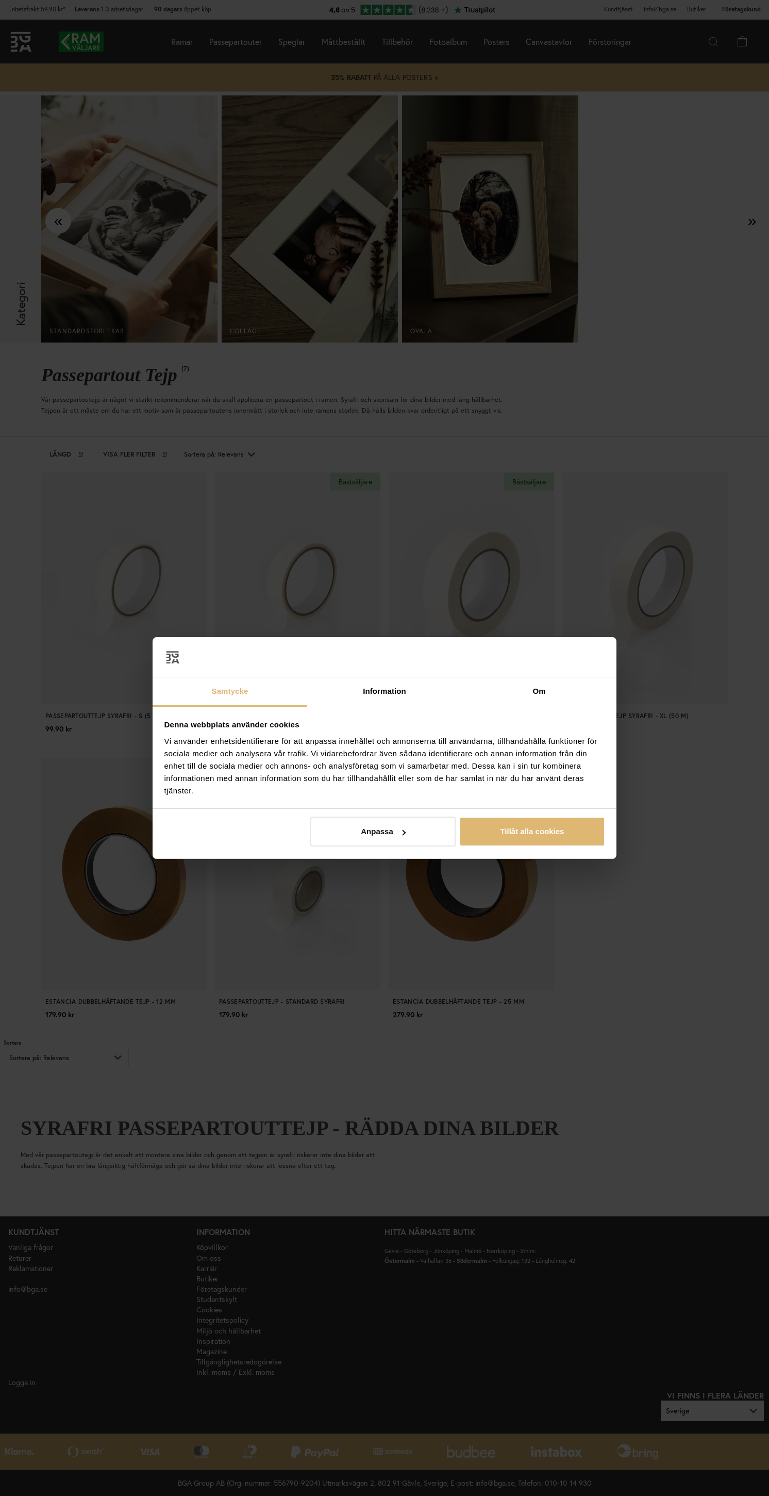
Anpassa (383, 831)
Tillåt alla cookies (532, 831)
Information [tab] (384, 691)
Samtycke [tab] (230, 691)
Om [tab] (538, 691)
